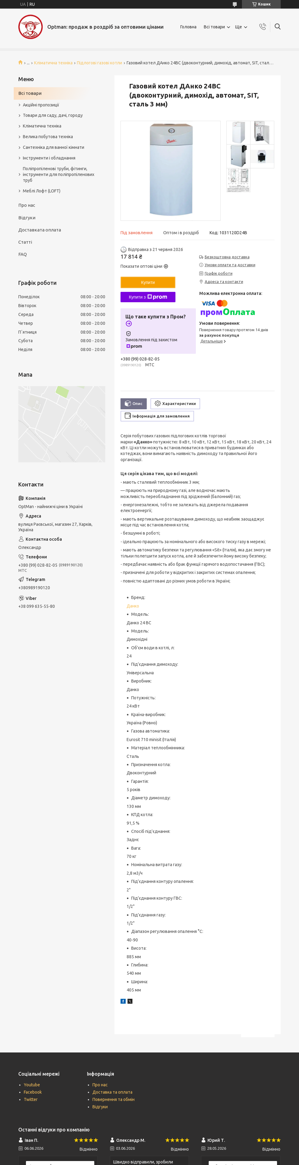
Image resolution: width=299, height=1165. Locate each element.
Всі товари (214, 26)
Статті (25, 242)
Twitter (31, 1099)
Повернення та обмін (113, 1099)
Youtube (32, 1084)
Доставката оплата (39, 229)
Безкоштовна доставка (227, 257)
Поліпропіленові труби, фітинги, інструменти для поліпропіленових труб (58, 174)
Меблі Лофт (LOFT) (41, 190)
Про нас (26, 205)
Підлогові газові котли (99, 62)
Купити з (148, 297)
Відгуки (26, 217)
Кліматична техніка (53, 62)
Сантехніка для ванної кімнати (53, 147)
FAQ (22, 254)
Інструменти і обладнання (49, 158)
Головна (188, 26)
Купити (148, 282)
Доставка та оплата (112, 1092)
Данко (133, 606)
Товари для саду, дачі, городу (53, 115)
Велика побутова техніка (48, 136)
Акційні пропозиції (41, 104)
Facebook (33, 1092)
